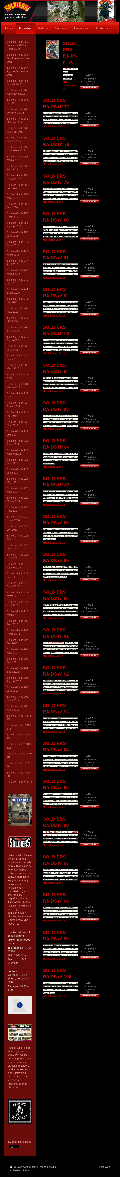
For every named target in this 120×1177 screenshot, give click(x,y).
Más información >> (69, 85)
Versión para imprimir (24, 1166)
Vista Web (104, 1166)
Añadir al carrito (89, 87)
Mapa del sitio (48, 1166)
